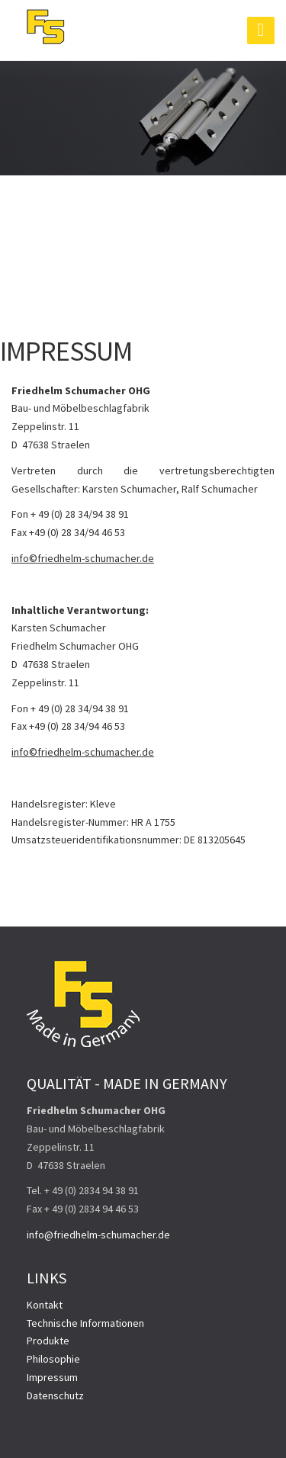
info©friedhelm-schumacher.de (82, 558)
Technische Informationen (85, 1323)
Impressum (52, 1377)
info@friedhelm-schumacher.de (98, 1234)
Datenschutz (55, 1395)
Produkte (48, 1340)
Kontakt (45, 1305)
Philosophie (53, 1359)
